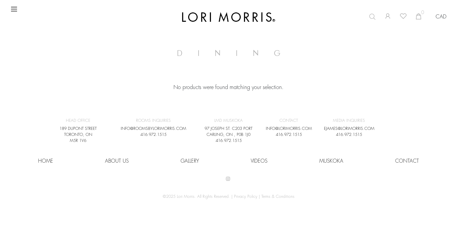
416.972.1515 (153, 135)
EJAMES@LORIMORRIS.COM (349, 129)
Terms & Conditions (278, 196)
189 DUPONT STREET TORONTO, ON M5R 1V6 (78, 135)
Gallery (190, 161)
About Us (117, 161)
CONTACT (407, 161)
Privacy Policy (245, 196)
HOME (45, 161)
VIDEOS (259, 161)
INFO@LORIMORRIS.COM (289, 129)
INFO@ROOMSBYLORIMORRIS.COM (153, 129)
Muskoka (331, 161)
